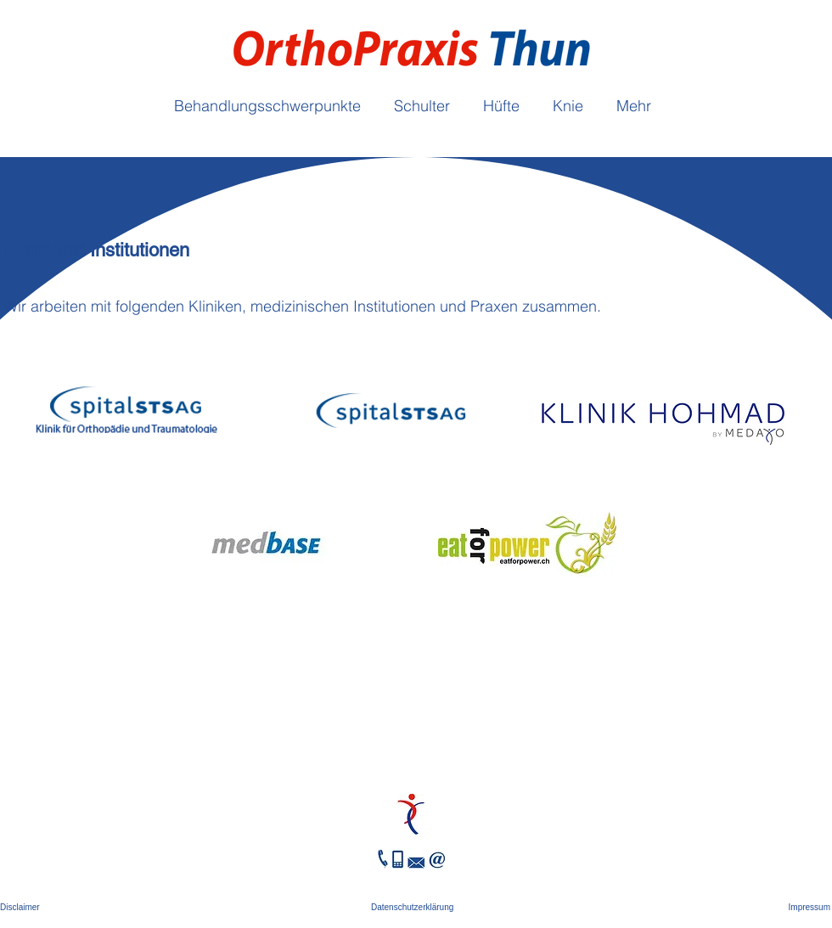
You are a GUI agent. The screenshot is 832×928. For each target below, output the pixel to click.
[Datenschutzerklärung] (416, 907)
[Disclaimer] (21, 907)
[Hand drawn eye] (410, 814)
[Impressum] (807, 907)
